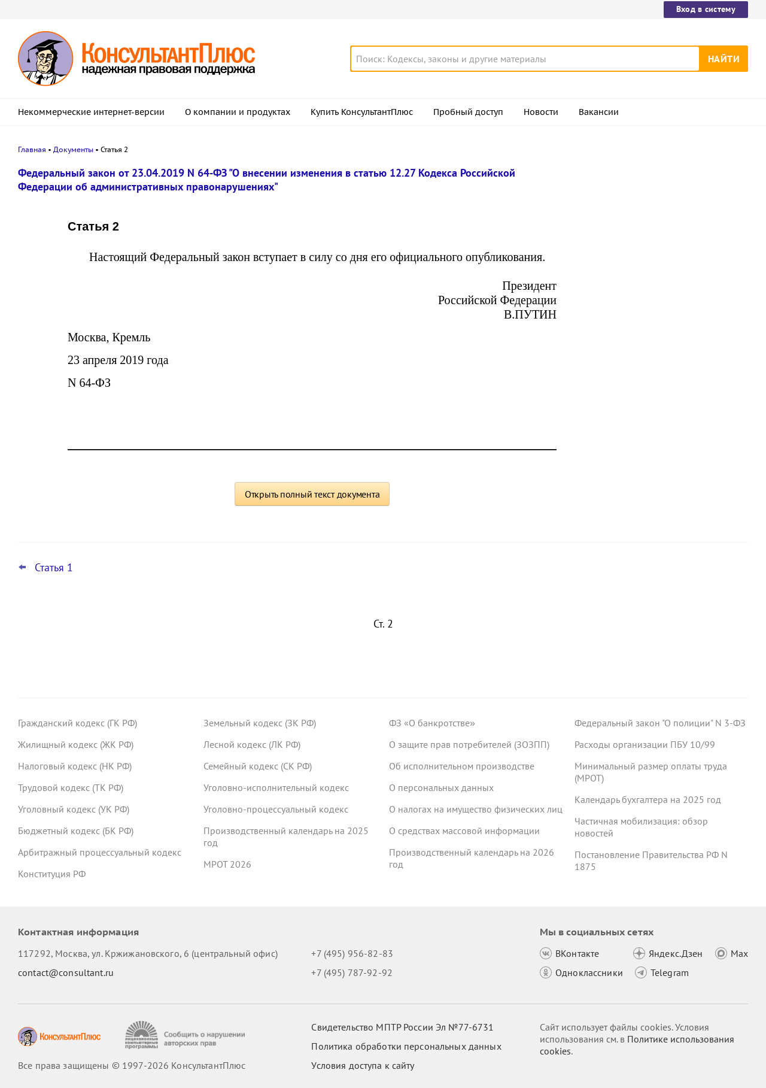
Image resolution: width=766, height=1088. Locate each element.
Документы (73, 149)
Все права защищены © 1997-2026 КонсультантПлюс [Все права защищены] (131, 1065)
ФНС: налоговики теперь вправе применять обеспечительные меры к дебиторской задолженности (655, 299)
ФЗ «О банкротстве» (432, 723)
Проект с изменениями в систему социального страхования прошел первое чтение (649, 430)
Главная (32, 149)
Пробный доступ (468, 112)
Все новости (605, 468)
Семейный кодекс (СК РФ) (257, 766)
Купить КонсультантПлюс (362, 112)
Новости (541, 112)
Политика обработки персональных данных (406, 1046)
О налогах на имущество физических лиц (476, 809)
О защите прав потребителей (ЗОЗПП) (469, 744)
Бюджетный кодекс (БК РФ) (75, 831)
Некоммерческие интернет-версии (91, 112)
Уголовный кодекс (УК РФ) (73, 809)
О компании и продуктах (237, 112)
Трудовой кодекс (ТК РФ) (70, 787)
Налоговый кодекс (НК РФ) (75, 766)
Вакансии (599, 112)
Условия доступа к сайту (362, 1065)
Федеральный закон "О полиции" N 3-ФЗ (660, 723)
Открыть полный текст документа (312, 494)
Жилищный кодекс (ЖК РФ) (75, 744)
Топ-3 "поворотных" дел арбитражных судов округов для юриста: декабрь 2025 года (656, 365)
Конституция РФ (52, 874)
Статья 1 (54, 567)
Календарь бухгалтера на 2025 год (647, 799)
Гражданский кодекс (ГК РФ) (77, 723)
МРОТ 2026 (227, 864)
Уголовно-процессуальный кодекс (275, 809)
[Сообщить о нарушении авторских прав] (186, 1035)
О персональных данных (441, 787)
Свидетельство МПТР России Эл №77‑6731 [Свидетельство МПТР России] (402, 1027)
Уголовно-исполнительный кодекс (276, 787)
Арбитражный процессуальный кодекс (99, 852)
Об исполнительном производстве (461, 766)
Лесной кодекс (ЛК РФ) (251, 744)
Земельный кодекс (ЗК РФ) (259, 723)
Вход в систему (705, 9)
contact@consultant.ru (66, 972)
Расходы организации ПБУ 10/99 (644, 744)
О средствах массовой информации (464, 831)
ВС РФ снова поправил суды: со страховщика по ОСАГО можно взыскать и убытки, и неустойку (644, 235)
